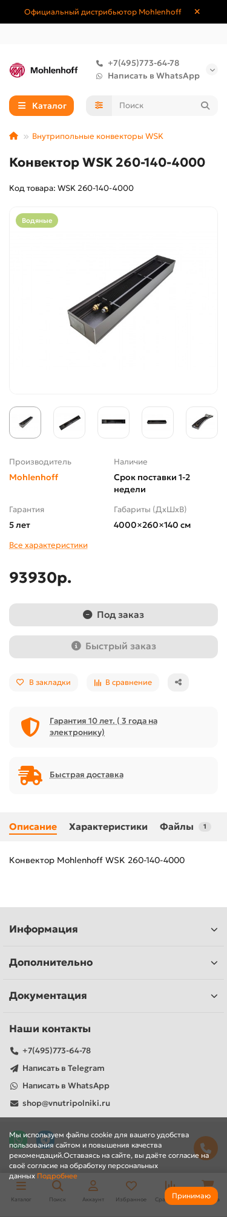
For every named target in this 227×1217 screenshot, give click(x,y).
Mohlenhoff (33, 477)
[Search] (165, 105)
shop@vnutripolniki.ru (66, 1103)
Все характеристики (48, 545)
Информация (113, 929)
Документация (113, 995)
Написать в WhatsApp (145, 76)
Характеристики (108, 826)
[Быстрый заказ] (113, 646)
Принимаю (191, 1195)
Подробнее (57, 1175)
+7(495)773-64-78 (135, 63)
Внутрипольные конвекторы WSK (97, 136)
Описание (33, 826)
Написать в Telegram (63, 1068)
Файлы (185, 826)
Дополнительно (113, 962)
